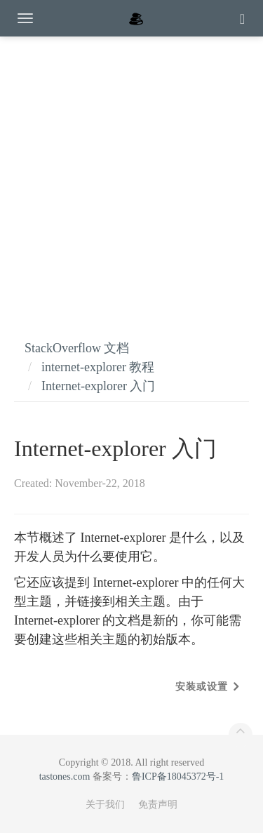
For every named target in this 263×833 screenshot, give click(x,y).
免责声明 (157, 804)
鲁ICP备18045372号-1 (178, 776)
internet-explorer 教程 (97, 367)
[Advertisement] (131, 173)
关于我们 (105, 804)
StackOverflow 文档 (77, 348)
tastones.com (64, 776)
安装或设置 (201, 686)
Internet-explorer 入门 (98, 386)
